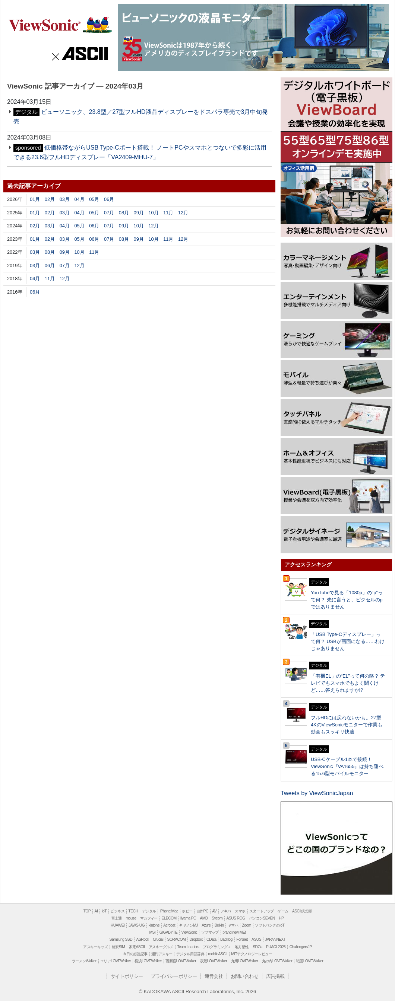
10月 (153, 212)
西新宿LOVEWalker (180, 961)
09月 (139, 212)
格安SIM (118, 947)
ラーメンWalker (84, 961)
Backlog (226, 939)
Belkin (219, 925)
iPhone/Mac (169, 911)
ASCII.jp (80, 53)
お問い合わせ (244, 976)
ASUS (256, 939)
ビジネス (117, 911)
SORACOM (176, 939)
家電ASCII (137, 947)
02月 (50, 199)
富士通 (116, 918)
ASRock (142, 939)
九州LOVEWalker (244, 961)
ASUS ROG (235, 918)
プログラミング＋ (217, 947)
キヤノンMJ (188, 925)
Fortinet (241, 939)
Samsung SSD (121, 939)
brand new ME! (234, 932)
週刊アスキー (161, 954)
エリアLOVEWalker (115, 961)
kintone (154, 925)
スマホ (240, 911)
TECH (133, 911)
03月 (65, 199)
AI (96, 911)
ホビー (187, 911)
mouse (131, 918)
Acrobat (169, 925)
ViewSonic (60, 24)
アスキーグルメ (161, 947)
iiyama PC (188, 918)
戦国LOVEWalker (309, 961)
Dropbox (196, 939)
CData (211, 939)
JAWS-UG (137, 925)
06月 (109, 199)
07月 (109, 212)
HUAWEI (118, 925)
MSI (152, 932)
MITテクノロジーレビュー (251, 954)
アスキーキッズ (95, 947)
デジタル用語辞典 (190, 954)
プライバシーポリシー (174, 976)
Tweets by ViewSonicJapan (317, 793)
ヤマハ (233, 925)
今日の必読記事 (135, 954)
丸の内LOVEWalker (277, 961)
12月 (183, 212)
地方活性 (242, 947)
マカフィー (149, 918)
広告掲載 (275, 976)
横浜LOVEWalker (148, 961)
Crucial (158, 939)
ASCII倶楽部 (302, 911)
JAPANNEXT (275, 939)
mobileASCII (217, 954)
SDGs (257, 947)
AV (214, 911)
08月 (124, 212)
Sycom (217, 918)
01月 (35, 199)
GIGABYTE (168, 932)
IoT (104, 911)
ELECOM (168, 918)
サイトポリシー (127, 976)
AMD (204, 918)
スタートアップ (261, 911)
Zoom (246, 925)
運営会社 (214, 976)
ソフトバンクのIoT (269, 925)
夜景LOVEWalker (213, 961)
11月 (168, 212)
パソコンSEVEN (262, 918)
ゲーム (283, 911)
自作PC (202, 911)
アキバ (226, 911)
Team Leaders (188, 947)
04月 (79, 199)
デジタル (149, 911)
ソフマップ (210, 932)
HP (281, 918)
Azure (206, 925)
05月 (94, 199)
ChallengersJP (301, 947)
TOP (87, 911)
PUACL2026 (275, 947)
